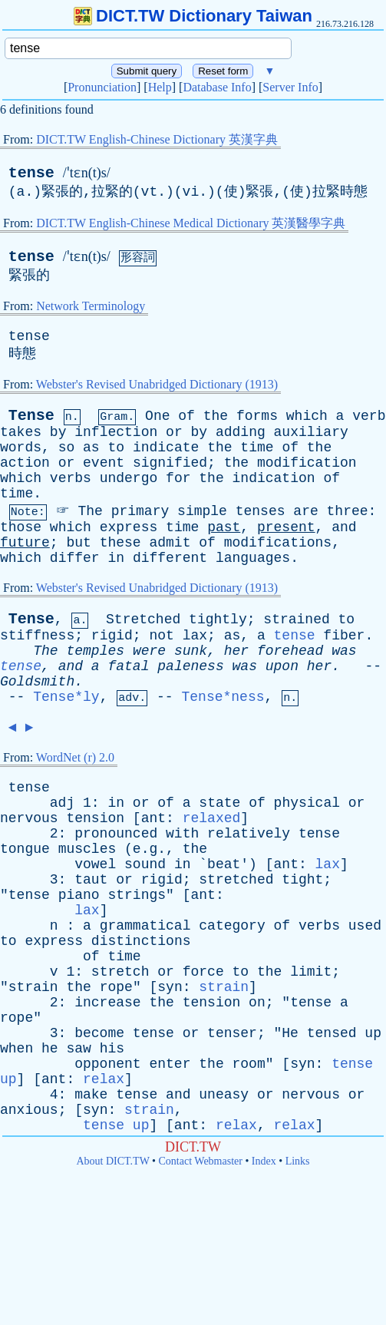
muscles (87, 849)
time (256, 447)
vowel (95, 864)
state (219, 803)
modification (307, 463)
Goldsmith (37, 681)
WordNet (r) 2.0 (75, 757)
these (120, 542)
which (307, 416)
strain (33, 987)
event (103, 463)
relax (103, 1079)
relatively (248, 833)
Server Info (290, 87)
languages (253, 558)
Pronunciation (102, 87)
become (99, 1033)
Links (297, 1161)
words (20, 447)
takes (20, 432)
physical (307, 803)
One (157, 416)
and (344, 527)
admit (169, 542)
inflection (115, 432)
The (90, 511)
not (161, 635)
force (203, 972)
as (91, 447)
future (25, 542)
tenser (232, 1033)
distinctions (141, 941)
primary (140, 511)
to (115, 447)
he (49, 1048)
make (90, 1094)
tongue (25, 849)
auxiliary (311, 432)
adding (241, 432)
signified (170, 463)
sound (145, 864)
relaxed (212, 818)
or (174, 432)
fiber (344, 635)
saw (78, 1048)
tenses (260, 511)
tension (95, 818)
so (66, 447)
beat (223, 864)
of (186, 416)
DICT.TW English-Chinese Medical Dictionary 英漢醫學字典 (190, 223)
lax (195, 635)
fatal (128, 666)
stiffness (37, 635)
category (232, 925)
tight (302, 879)
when (16, 1048)
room (249, 1064)
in (115, 558)
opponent (107, 1064)
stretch (120, 972)
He (290, 1033)
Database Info (217, 87)
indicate (166, 447)
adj (62, 803)
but (78, 542)
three (347, 511)
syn (169, 987)
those (20, 527)
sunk (190, 651)
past (223, 527)
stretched (236, 879)
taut (90, 879)
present (286, 527)
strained (296, 619)
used (364, 925)
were (149, 651)
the (215, 416)
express (129, 527)
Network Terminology (90, 305)
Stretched (143, 619)
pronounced (115, 833)
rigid (112, 635)
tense (31, 173)
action (25, 463)
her (236, 651)
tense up (116, 1125)
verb (368, 416)
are (305, 511)
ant (153, 818)
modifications (278, 542)
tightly (218, 619)
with (182, 833)
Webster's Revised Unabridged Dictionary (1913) (157, 384)
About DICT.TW (112, 1161)
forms (257, 416)
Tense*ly (66, 697)
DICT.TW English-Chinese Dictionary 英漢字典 (157, 139)
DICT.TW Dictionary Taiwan (193, 15)
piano (79, 895)
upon (282, 666)
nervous (29, 818)
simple (202, 511)
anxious (29, 1110)
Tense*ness (222, 697)
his (112, 1048)
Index (264, 1161)
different (170, 558)
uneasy (224, 1094)
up (373, 1033)
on (257, 1002)
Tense (31, 416)
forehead (290, 651)
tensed (332, 1033)
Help (160, 87)
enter (169, 1064)
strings (136, 895)
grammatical (145, 925)
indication (274, 478)
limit (311, 972)
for (178, 478)
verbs (70, 478)
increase (107, 1002)
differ (75, 558)
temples (95, 651)
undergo (129, 478)
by (58, 432)
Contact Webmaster (200, 1161)
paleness (190, 666)
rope (116, 987)
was (344, 651)
